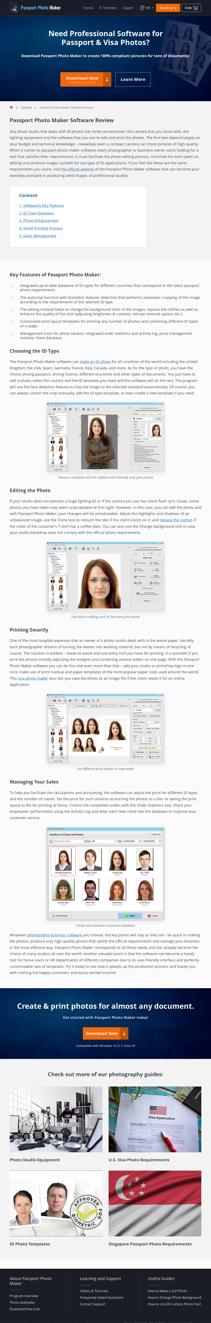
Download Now (82, 79)
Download (168, 8)
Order (191, 8)
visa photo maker (33, 678)
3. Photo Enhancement (39, 220)
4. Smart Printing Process (41, 228)
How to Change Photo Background (174, 1297)
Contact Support (93, 1304)
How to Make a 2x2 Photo (167, 1291)
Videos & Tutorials (94, 1291)
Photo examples (22, 1302)
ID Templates (108, 8)
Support (128, 8)
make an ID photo (95, 361)
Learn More (133, 79)
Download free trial (25, 1309)
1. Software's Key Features (41, 205)
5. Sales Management (37, 235)
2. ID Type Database (36, 213)
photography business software (54, 934)
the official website (77, 169)
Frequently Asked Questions (101, 1297)
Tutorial (88, 8)
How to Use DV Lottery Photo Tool (174, 1304)
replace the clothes (176, 519)
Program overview (24, 1295)
